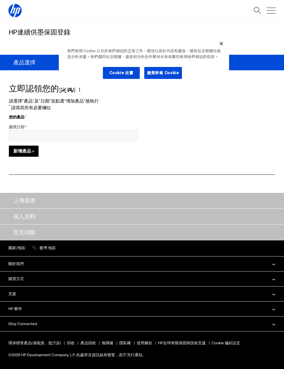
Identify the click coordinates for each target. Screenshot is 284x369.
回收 (71, 343)
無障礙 (107, 343)
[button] (142, 263)
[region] (144, 62)
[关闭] (221, 44)
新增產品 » (23, 151)
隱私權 (125, 343)
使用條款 (144, 343)
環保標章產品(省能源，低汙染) (34, 343)
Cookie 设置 (121, 73)
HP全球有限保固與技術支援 (182, 343)
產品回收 (88, 343)
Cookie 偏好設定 (226, 343)
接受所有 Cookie (163, 73)
